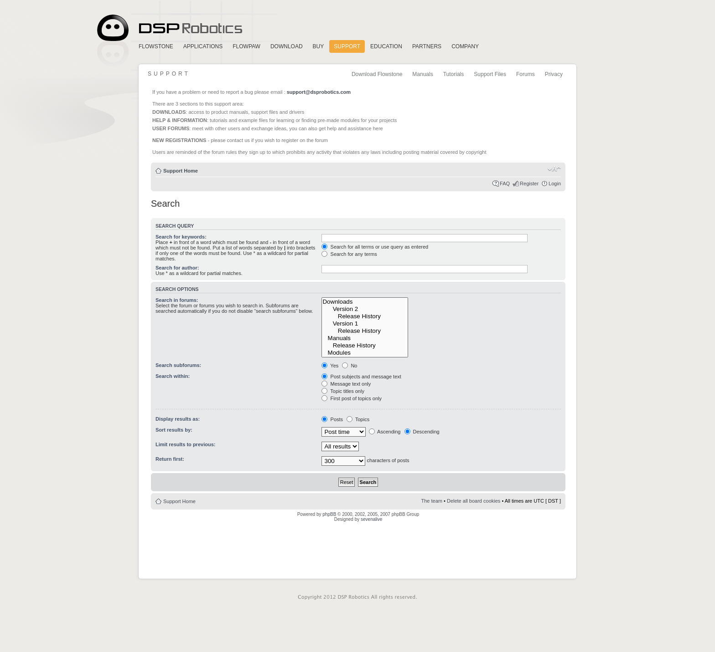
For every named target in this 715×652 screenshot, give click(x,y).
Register (529, 183)
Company (465, 46)
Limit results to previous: (185, 444)
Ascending (385, 431)
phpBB (329, 514)
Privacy (554, 74)
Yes (329, 365)
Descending (422, 431)
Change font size (554, 169)
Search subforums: (178, 365)
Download (286, 46)
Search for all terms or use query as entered (374, 247)
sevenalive (371, 519)
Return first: (169, 459)
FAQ (505, 183)
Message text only (346, 384)
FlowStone (156, 46)
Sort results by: (173, 430)
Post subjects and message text (361, 376)
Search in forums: (176, 300)
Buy (318, 46)
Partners (426, 46)
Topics (358, 419)
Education (386, 46)
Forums (525, 74)
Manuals (422, 74)
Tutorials (453, 74)
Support (347, 46)
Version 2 (364, 309)
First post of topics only (351, 398)
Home (168, 28)
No (349, 365)
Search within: (172, 376)
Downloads (364, 302)
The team (431, 501)
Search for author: (177, 267)
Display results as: (177, 419)
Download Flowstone (377, 74)
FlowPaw (246, 46)
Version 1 (364, 323)
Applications (203, 46)
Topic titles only (342, 391)
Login (555, 183)
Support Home (180, 170)
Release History (364, 316)
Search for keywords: (181, 236)
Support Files (490, 74)
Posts (332, 419)
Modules (364, 353)
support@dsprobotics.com (319, 92)
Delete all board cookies (473, 501)
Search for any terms (349, 254)
